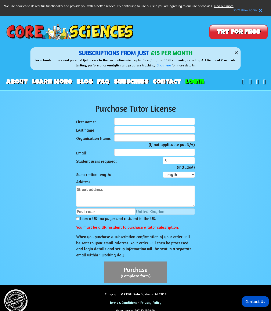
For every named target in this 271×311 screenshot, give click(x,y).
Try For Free (238, 32)
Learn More (52, 82)
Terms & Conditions (123, 302)
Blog (84, 82)
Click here (163, 65)
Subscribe (131, 82)
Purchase (136, 272)
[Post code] (106, 211)
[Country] (165, 211)
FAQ (103, 82)
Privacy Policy (150, 302)
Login (194, 82)
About (17, 82)
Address (83, 181)
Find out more (224, 6)
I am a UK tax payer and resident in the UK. (116, 218)
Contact (167, 82)
